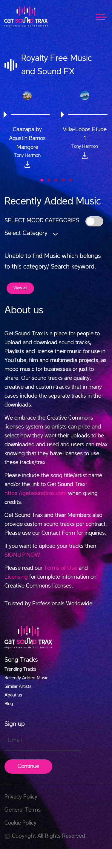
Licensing (16, 577)
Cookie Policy (20, 823)
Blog (8, 704)
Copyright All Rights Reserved (44, 836)
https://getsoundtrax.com (35, 493)
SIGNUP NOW (22, 555)
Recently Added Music (26, 678)
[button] (41, 180)
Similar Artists (17, 686)
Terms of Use (60, 568)
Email (15, 740)
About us (13, 695)
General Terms (22, 810)
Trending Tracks (20, 669)
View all (20, 288)
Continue (28, 766)
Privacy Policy (20, 797)
